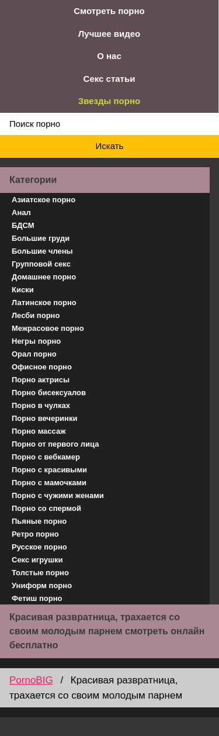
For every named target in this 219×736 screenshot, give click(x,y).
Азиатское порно (43, 199)
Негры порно (36, 341)
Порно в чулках (41, 405)
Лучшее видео (109, 34)
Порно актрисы (40, 379)
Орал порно (34, 354)
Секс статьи (109, 79)
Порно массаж (38, 431)
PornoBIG (31, 680)
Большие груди (40, 238)
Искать (110, 146)
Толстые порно (40, 572)
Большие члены (42, 251)
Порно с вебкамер (46, 456)
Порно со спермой (46, 508)
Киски (23, 289)
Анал (21, 212)
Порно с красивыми (49, 469)
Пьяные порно (39, 521)
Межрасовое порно (48, 328)
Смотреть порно (109, 11)
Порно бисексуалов (49, 392)
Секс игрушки (37, 559)
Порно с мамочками (49, 482)
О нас (109, 56)
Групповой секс (41, 264)
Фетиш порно (37, 598)
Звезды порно (109, 101)
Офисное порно (42, 366)
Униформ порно (42, 585)
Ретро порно (35, 534)
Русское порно (39, 547)
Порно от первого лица (55, 444)
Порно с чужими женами (58, 495)
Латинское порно (44, 302)
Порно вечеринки (44, 418)
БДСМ (23, 225)
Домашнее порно (44, 276)
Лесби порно (36, 315)
